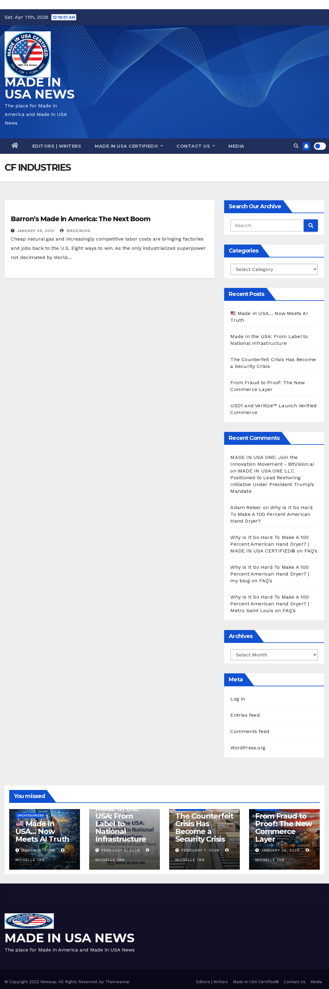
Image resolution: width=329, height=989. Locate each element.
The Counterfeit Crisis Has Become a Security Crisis (204, 827)
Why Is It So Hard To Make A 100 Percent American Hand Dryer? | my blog (269, 574)
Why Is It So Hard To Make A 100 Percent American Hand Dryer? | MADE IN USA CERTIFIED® (269, 544)
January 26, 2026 (280, 850)
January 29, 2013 (35, 231)
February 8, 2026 (120, 850)
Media (236, 146)
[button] (296, 146)
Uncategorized (30, 815)
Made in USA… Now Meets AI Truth (42, 831)
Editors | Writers (56, 146)
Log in (237, 699)
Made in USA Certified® (129, 146)
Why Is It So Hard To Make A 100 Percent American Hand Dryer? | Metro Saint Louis (269, 603)
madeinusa (75, 231)
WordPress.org (247, 748)
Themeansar (117, 981)
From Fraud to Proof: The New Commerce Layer (283, 827)
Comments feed (249, 731)
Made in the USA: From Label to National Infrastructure (120, 823)
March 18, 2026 (38, 850)
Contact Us (195, 146)
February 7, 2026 (200, 850)
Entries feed (245, 715)
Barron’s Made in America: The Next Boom (80, 219)
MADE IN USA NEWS (39, 88)
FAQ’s (311, 551)
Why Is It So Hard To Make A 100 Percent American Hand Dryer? (271, 514)
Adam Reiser (245, 507)
